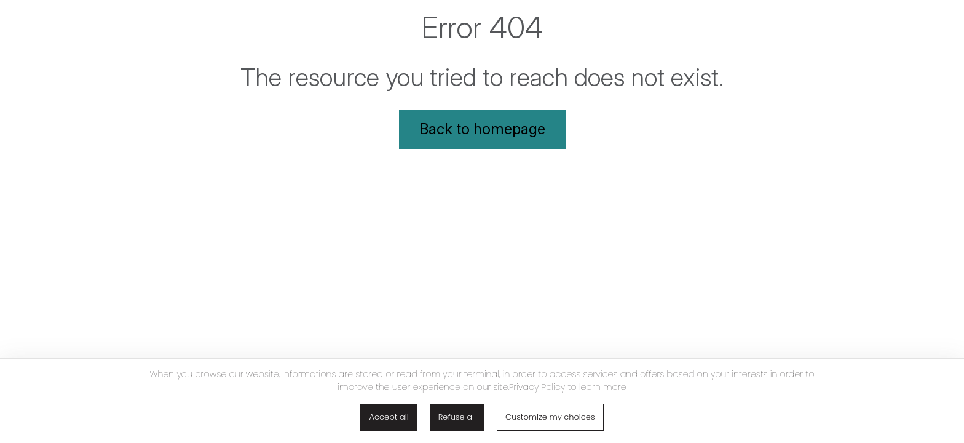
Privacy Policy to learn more (567, 387)
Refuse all (457, 417)
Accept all (388, 417)
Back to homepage (482, 129)
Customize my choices (550, 417)
